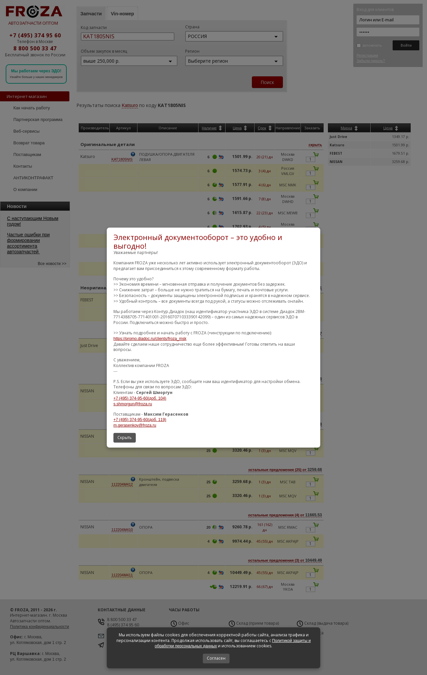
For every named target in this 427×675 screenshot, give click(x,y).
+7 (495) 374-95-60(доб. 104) (139, 398)
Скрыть (124, 437)
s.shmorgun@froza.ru (132, 404)
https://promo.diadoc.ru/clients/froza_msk (149, 338)
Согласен (216, 658)
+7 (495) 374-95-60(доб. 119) (139, 419)
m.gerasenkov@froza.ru (134, 425)
